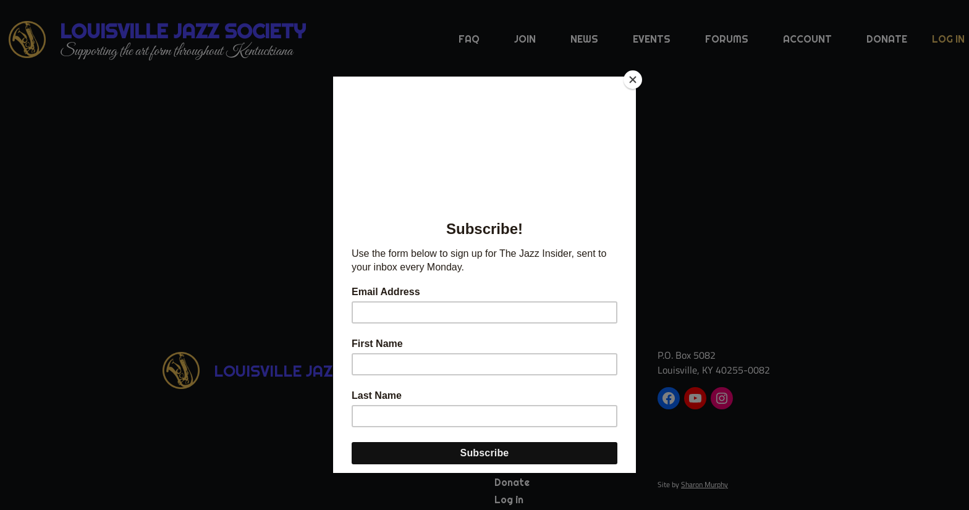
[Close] (633, 79)
